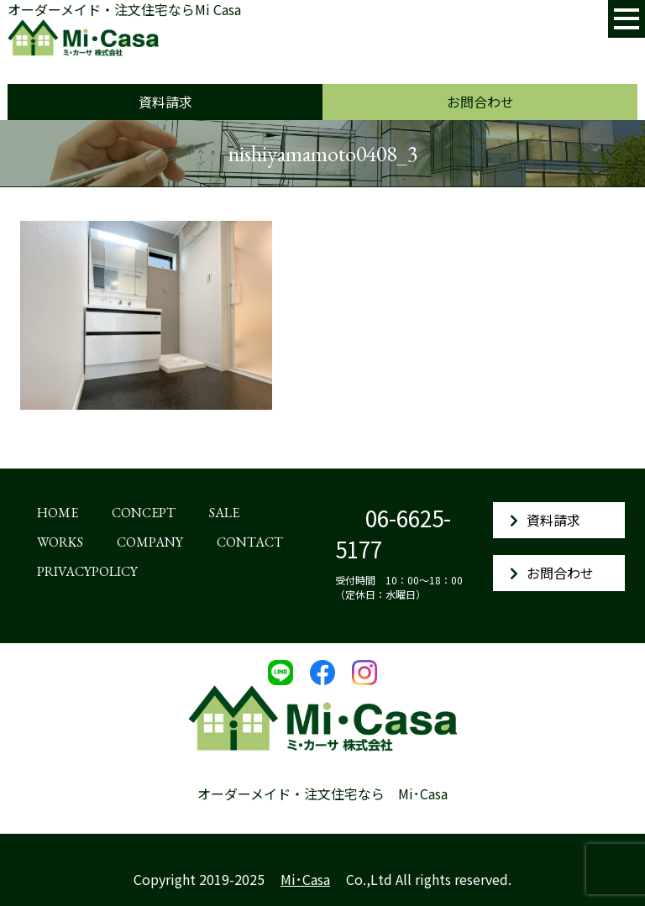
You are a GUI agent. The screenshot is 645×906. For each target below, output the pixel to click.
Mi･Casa (305, 879)
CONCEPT (144, 512)
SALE (224, 512)
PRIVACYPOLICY (87, 571)
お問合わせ (480, 102)
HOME (57, 512)
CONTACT (250, 542)
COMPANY (150, 542)
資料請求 (165, 102)
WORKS (60, 542)
